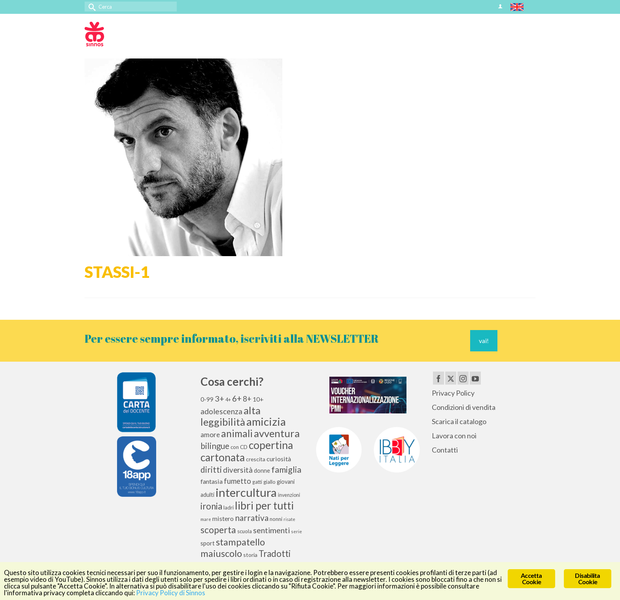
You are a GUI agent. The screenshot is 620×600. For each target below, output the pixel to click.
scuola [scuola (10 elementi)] (244, 531)
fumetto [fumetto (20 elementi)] (237, 481)
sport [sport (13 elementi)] (207, 543)
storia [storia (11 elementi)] (250, 554)
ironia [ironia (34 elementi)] (211, 506)
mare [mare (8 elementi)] (205, 519)
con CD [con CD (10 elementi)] (239, 447)
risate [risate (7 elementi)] (289, 519)
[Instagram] (463, 378)
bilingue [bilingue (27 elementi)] (214, 446)
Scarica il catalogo (459, 421)
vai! (484, 340)
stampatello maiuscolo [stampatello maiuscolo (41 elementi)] (232, 547)
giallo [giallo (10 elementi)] (269, 482)
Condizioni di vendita (463, 407)
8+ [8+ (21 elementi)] (247, 398)
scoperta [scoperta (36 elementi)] (218, 529)
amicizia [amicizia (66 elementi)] (266, 421)
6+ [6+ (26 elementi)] (237, 398)
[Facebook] (438, 378)
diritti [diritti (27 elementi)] (211, 469)
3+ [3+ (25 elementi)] (219, 398)
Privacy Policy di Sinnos (170, 593)
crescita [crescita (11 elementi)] (255, 459)
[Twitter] (450, 378)
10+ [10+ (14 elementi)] (258, 399)
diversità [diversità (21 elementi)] (238, 470)
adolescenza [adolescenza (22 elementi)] (221, 411)
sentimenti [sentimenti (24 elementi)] (271, 530)
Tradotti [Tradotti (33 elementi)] (275, 553)
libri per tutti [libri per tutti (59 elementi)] (264, 505)
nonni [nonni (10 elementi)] (276, 519)
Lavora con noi (454, 435)
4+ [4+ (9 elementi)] (228, 400)
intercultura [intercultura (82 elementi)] (246, 492)
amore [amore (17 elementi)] (210, 434)
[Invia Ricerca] (90, 6)
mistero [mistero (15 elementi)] (223, 518)
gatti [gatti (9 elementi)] (257, 482)
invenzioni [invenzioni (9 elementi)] (289, 495)
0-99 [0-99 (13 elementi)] (207, 399)
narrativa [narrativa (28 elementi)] (251, 518)
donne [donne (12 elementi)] (262, 470)
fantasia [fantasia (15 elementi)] (211, 481)
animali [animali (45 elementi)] (237, 433)
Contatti (445, 449)
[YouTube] (475, 378)
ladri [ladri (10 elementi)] (228, 507)
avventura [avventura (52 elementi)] (277, 433)
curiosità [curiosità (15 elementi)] (279, 458)
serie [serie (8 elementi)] (296, 531)
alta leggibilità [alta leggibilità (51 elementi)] (230, 416)
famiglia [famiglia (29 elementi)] (286, 469)
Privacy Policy (453, 393)
